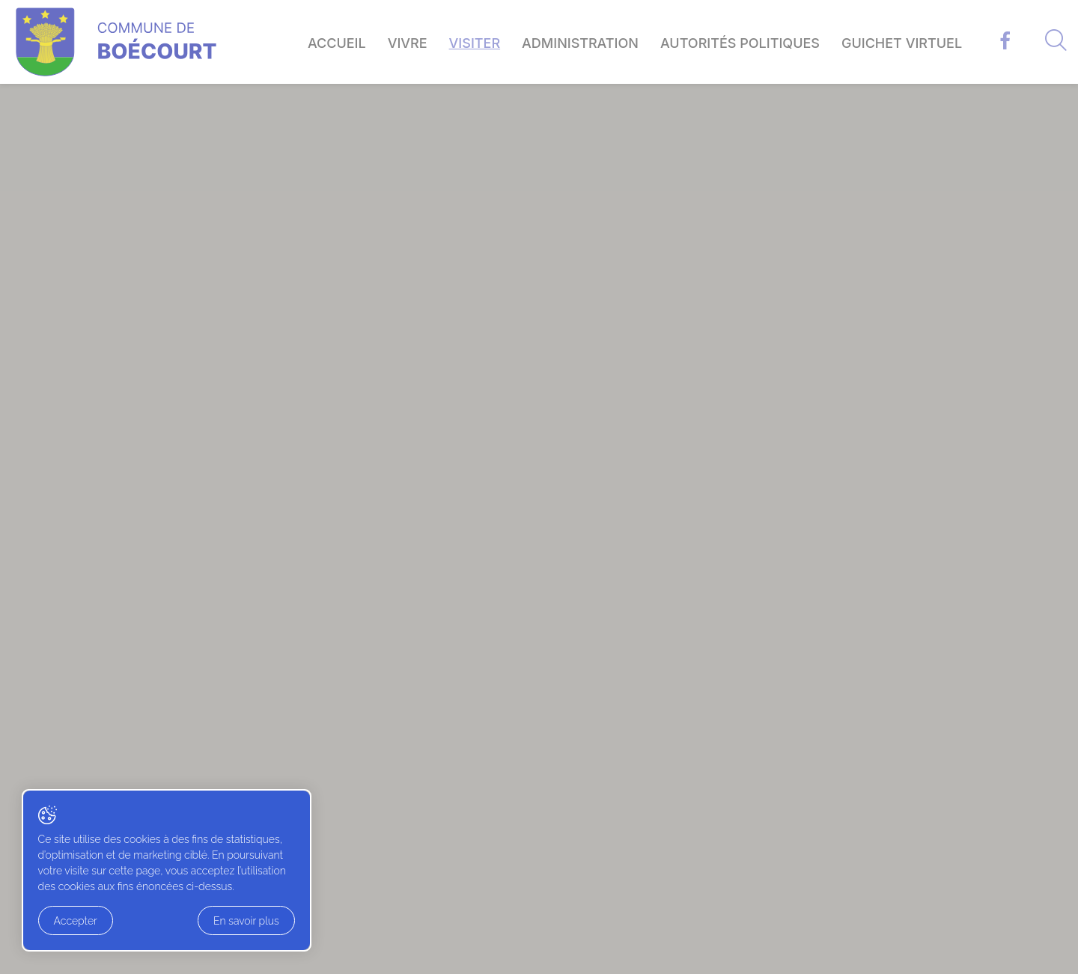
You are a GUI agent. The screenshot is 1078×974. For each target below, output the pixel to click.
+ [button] (75, 299)
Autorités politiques (740, 43)
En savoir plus (167, 922)
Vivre (407, 43)
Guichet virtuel (901, 43)
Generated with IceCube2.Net (963, 955)
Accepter (76, 922)
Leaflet (305, 575)
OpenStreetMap (362, 575)
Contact (748, 767)
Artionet (860, 955)
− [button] (75, 319)
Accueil (337, 43)
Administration (580, 43)
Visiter (474, 43)
